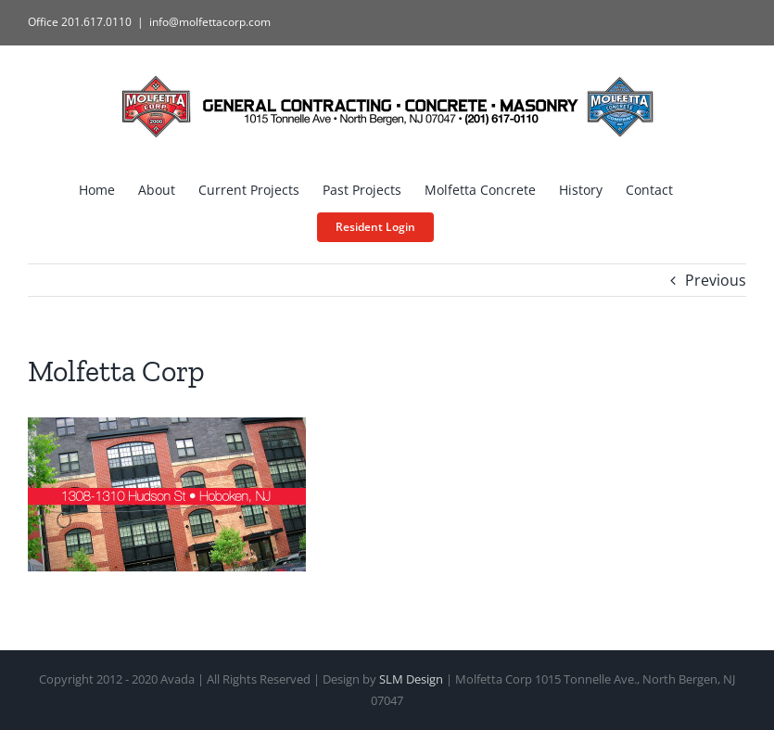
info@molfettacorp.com (210, 22)
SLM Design (411, 679)
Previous (715, 280)
